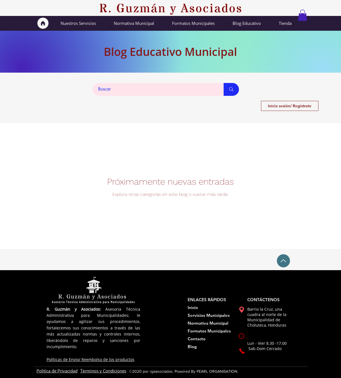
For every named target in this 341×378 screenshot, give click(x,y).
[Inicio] (43, 23)
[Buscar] (155, 89)
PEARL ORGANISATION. (217, 371)
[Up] (283, 260)
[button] (302, 15)
